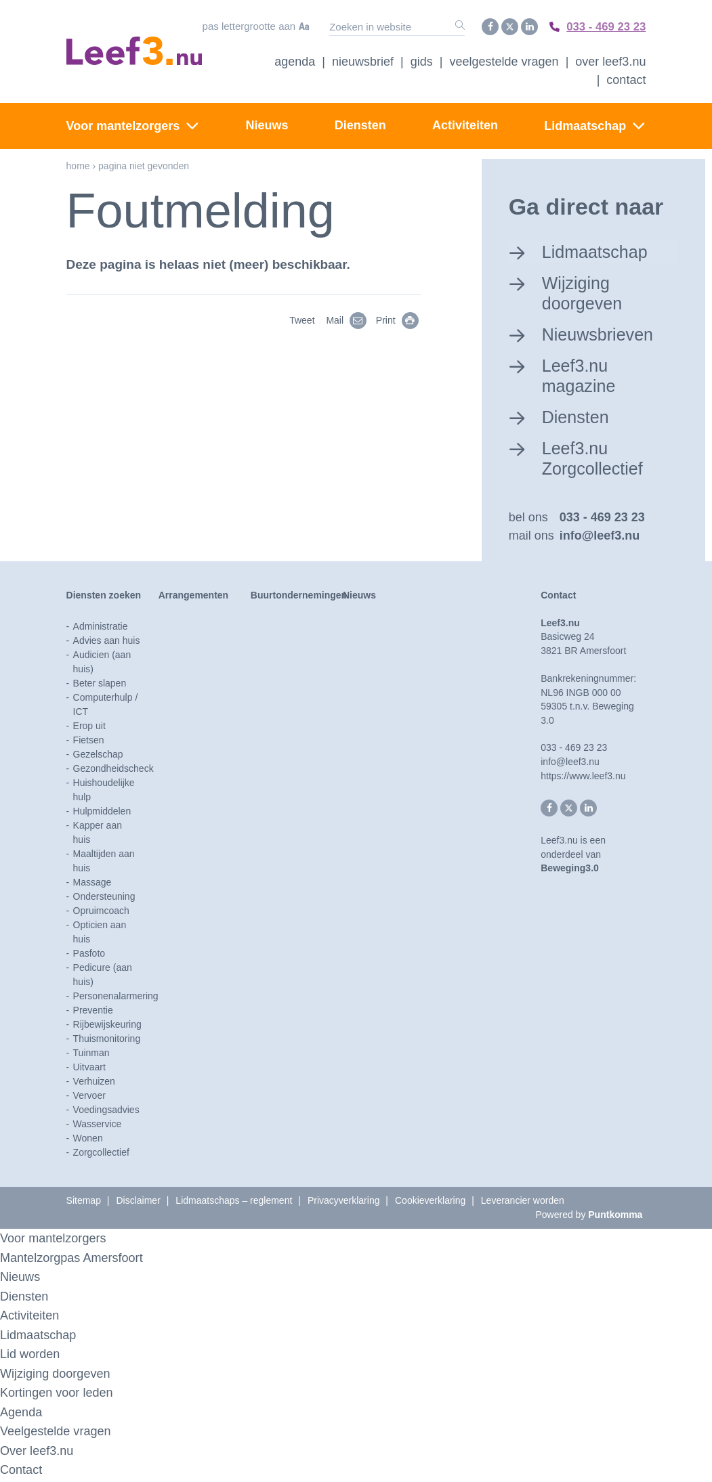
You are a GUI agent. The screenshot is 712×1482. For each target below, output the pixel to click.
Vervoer (89, 1097)
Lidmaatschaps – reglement (233, 1202)
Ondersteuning (104, 898)
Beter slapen (100, 685)
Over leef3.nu (38, 1452)
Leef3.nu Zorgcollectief (595, 458)
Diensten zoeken (103, 597)
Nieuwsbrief (363, 60)
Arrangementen (193, 597)
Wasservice (97, 1125)
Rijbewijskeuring (107, 1026)
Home (78, 164)
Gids (422, 60)
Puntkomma (615, 1216)
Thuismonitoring (107, 1040)
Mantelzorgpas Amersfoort (75, 1259)
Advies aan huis (106, 642)
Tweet (301, 319)
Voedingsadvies (106, 1111)
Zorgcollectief (101, 1154)
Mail (349, 319)
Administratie (100, 628)
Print (399, 319)
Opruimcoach (101, 912)
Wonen (88, 1140)
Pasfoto (89, 955)
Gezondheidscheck (113, 770)
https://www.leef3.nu (583, 777)
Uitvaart (89, 1069)
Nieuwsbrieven (600, 333)
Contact (626, 78)
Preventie (93, 1012)
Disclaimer (138, 1202)
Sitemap (83, 1202)
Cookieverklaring (430, 1202)
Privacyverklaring (344, 1202)
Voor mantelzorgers (123, 124)
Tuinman (91, 1054)
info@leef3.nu (600, 537)
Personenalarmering (116, 998)
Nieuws (267, 124)
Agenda (294, 60)
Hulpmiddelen (102, 813)
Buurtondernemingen (299, 597)
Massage (92, 884)
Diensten (360, 124)
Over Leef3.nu (610, 60)
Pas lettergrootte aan (244, 26)
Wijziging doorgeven (584, 291)
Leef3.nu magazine (581, 375)
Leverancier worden (522, 1202)
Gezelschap (98, 756)
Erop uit (89, 727)
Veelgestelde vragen (504, 60)
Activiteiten (465, 124)
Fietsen (88, 742)
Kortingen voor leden (59, 1394)
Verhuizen (94, 1083)
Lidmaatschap (585, 124)
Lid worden (31, 1356)
